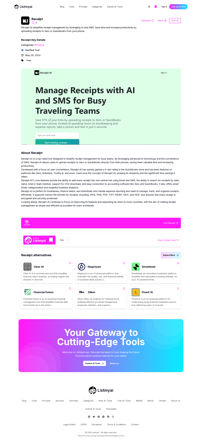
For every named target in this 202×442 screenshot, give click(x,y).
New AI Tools (105, 400)
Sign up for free (178, 7)
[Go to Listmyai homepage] (101, 390)
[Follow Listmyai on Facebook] (99, 417)
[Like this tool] (33, 22)
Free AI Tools (124, 400)
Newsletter (111, 409)
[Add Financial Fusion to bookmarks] (70, 288)
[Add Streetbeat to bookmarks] (178, 263)
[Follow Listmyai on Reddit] (108, 417)
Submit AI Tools (115, 6)
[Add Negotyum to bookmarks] (124, 263)
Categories (97, 6)
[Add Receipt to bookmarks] (148, 20)
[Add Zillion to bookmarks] (124, 288)
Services (60, 400)
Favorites (73, 400)
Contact (135, 424)
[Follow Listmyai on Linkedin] (89, 417)
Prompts (83, 6)
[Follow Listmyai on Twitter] (94, 417)
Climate (162, 400)
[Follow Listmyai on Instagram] (113, 417)
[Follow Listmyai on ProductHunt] (103, 417)
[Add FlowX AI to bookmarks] (178, 288)
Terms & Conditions (116, 424)
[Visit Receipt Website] (162, 20)
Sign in (164, 7)
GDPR (84, 424)
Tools (71, 6)
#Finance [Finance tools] (39, 45)
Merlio (151, 400)
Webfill (139, 400)
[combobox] (64, 240)
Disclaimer (97, 424)
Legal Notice (69, 424)
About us (175, 400)
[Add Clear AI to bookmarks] (70, 263)
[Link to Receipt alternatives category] (171, 255)
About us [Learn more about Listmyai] (114, 363)
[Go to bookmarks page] (155, 6)
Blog (62, 6)
